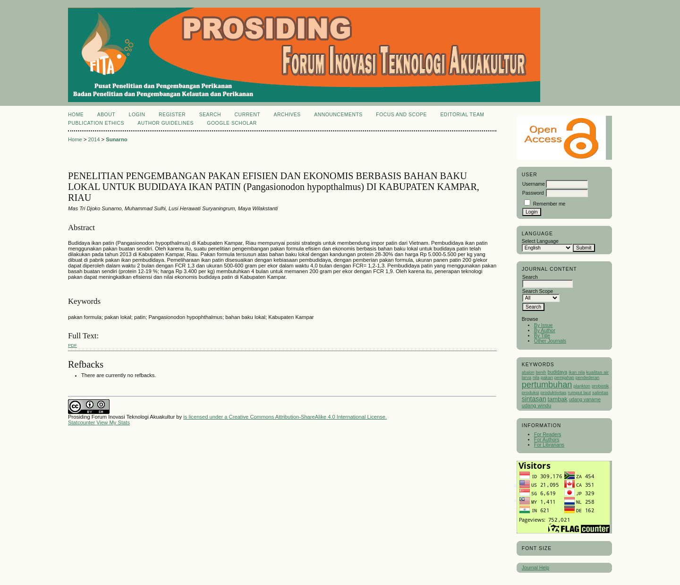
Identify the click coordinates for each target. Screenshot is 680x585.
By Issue (543, 325)
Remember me (549, 203)
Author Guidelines (165, 123)
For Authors (547, 439)
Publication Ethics (96, 123)
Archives (286, 114)
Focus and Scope (401, 114)
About (106, 114)
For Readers (547, 434)
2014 (94, 139)
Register (172, 114)
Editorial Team (462, 114)
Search (210, 114)
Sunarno (116, 139)
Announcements (338, 114)
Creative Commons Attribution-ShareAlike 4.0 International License (307, 417)
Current (247, 114)
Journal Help (535, 567)
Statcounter (81, 422)
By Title (542, 335)
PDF (72, 345)
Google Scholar (231, 123)
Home (76, 114)
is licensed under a (206, 417)
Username (533, 184)
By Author (544, 330)
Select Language (540, 241)
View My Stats (113, 422)
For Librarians (549, 444)
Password (533, 193)
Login (137, 114)
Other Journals (550, 341)
